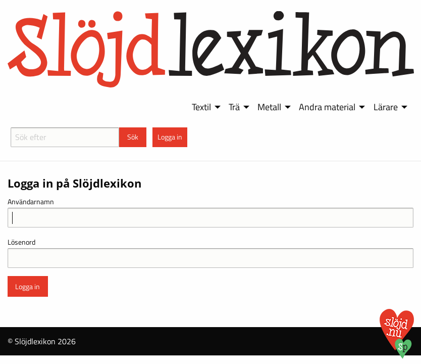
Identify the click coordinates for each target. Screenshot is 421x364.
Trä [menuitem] (234, 107)
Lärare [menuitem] (386, 107)
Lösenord (21, 242)
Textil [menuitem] (201, 107)
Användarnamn (31, 201)
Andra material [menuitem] (327, 107)
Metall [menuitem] (269, 107)
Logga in (169, 137)
